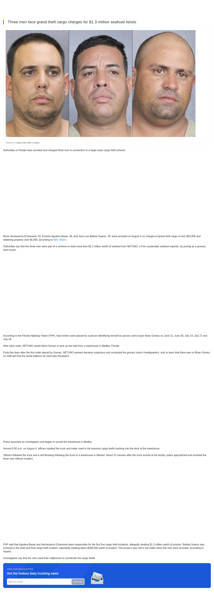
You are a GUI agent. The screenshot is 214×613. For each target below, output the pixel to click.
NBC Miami (59, 239)
